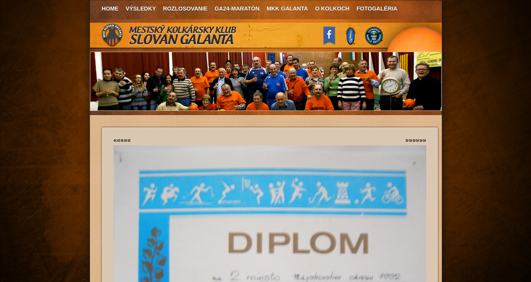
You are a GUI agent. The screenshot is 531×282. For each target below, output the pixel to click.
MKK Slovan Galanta (169, 35)
